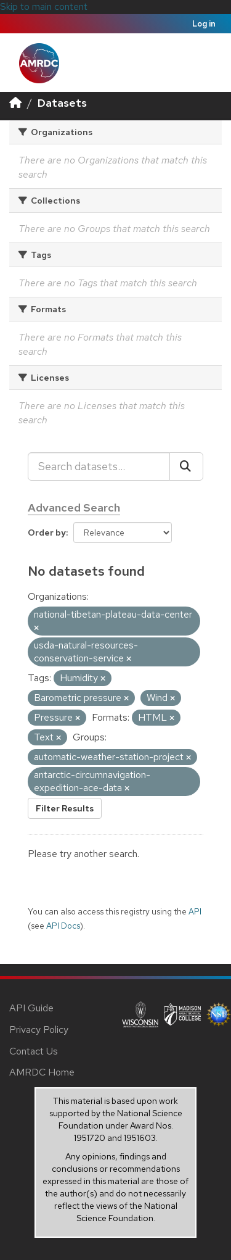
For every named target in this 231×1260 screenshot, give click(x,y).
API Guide (31, 1007)
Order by (47, 532)
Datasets (62, 103)
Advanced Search (74, 507)
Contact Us (33, 1051)
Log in (204, 24)
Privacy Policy (38, 1029)
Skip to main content (43, 6)
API (194, 911)
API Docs (63, 925)
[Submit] (186, 466)
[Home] (15, 103)
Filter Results (65, 808)
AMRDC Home (42, 1072)
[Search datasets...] (99, 466)
